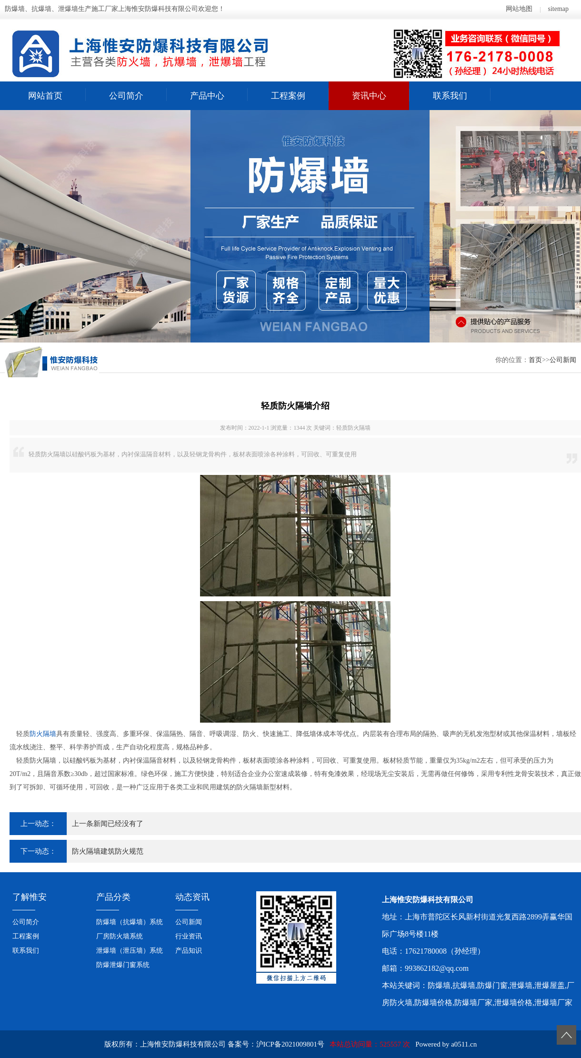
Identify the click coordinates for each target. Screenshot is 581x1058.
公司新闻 (563, 359)
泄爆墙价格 (513, 1002)
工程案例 (288, 96)
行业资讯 (188, 936)
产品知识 (188, 950)
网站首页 (45, 96)
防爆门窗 (492, 985)
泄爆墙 (521, 985)
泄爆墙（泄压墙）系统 (129, 950)
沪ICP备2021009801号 (290, 1044)
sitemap (558, 8)
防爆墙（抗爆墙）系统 (129, 922)
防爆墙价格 (433, 1002)
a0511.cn (464, 1044)
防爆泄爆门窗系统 (123, 964)
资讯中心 (369, 96)
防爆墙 (439, 985)
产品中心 (207, 96)
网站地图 (519, 8)
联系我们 (450, 96)
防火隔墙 (43, 733)
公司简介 (126, 96)
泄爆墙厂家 (553, 1002)
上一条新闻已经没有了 (107, 823)
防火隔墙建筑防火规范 (107, 851)
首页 (535, 359)
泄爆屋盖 (549, 985)
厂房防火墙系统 (119, 936)
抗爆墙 (463, 985)
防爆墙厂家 (473, 1002)
